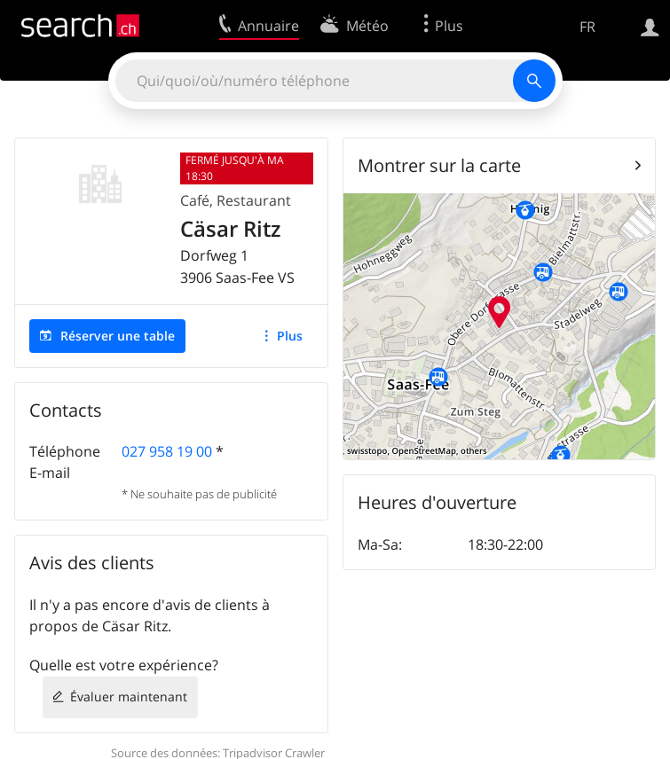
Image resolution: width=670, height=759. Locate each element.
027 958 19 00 (167, 451)
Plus (290, 335)
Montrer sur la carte (439, 165)
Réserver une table (117, 335)
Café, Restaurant (235, 200)
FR (587, 26)
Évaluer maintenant (128, 696)
